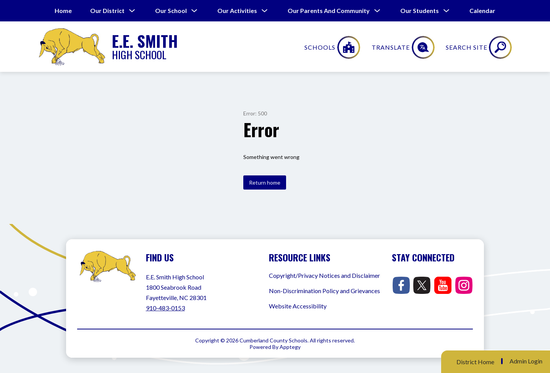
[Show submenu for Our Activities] (237, 10)
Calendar (482, 10)
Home (63, 10)
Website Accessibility (298, 306)
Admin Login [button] (526, 361)
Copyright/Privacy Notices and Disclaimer (324, 275)
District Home (475, 361)
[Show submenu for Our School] (171, 10)
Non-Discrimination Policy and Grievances (324, 290)
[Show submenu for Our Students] (419, 10)
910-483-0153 (165, 307)
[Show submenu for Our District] (107, 10)
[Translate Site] (454, 47)
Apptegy (290, 347)
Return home (264, 182)
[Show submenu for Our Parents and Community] (329, 10)
